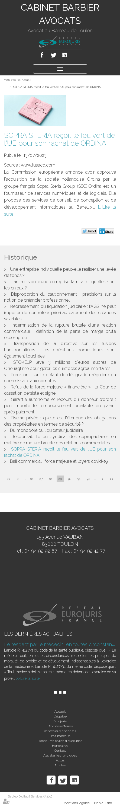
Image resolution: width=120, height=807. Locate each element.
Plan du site (103, 803)
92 (88, 479)
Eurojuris (60, 721)
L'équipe (60, 716)
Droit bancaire (60, 736)
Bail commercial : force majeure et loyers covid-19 (59, 461)
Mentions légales (76, 803)
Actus (60, 760)
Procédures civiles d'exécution (60, 741)
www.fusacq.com (38, 165)
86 (31, 479)
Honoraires (60, 746)
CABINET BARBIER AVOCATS (60, 14)
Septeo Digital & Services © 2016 (30, 796)
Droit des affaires (60, 726)
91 (78, 479)
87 (41, 479)
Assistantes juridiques (60, 755)
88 (50, 479)
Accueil (26, 79)
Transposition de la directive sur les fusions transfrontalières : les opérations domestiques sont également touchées (60, 350)
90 (69, 479)
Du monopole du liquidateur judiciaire (46, 430)
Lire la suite (30, 678)
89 (60, 479)
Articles (60, 765)
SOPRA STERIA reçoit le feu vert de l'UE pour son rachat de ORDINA (57, 86)
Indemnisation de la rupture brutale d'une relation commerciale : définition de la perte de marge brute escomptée (60, 331)
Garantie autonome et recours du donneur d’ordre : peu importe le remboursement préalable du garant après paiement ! (60, 405)
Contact (60, 750)
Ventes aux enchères (60, 731)
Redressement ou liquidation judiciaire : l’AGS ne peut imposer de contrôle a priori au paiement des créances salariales (60, 312)
